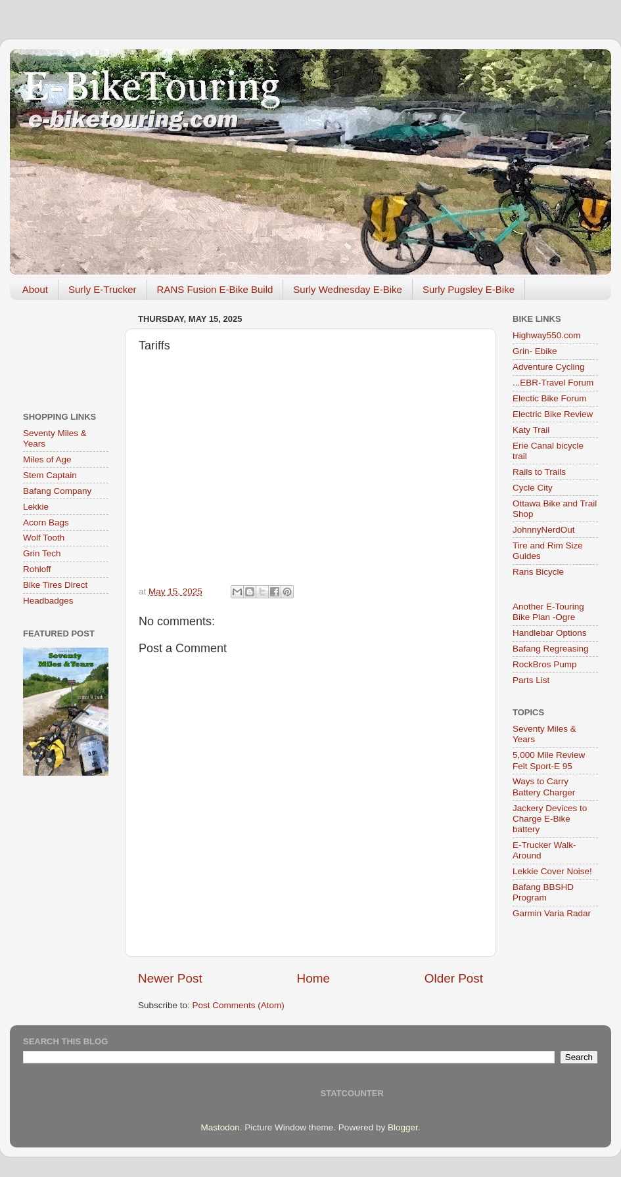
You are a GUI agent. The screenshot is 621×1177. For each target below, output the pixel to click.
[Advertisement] (65, 351)
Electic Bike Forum (550, 398)
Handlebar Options (550, 633)
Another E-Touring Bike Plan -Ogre (548, 612)
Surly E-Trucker (102, 289)
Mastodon (220, 1127)
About (35, 289)
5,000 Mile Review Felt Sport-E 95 (549, 760)
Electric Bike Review (553, 414)
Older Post (454, 978)
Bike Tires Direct (55, 585)
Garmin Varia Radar (552, 913)
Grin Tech (42, 553)
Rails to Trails (539, 472)
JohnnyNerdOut (544, 530)
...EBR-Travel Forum (553, 383)
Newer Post (170, 978)
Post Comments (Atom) (239, 1005)
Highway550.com (547, 335)
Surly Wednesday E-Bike (347, 289)
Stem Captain (50, 475)
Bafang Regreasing (551, 649)
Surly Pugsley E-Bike (469, 289)
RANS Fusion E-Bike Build (215, 289)
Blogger (403, 1127)
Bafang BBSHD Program (543, 892)
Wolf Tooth (43, 538)
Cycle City (533, 488)
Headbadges (48, 601)
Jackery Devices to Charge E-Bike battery (550, 818)
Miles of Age (47, 459)
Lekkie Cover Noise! (552, 871)
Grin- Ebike (535, 351)
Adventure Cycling (549, 367)
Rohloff (37, 569)
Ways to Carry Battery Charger (544, 786)
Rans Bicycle (538, 572)
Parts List (531, 680)
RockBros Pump (545, 664)
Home (313, 978)
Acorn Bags (46, 522)
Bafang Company (57, 491)
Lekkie (36, 507)
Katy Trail (531, 430)
